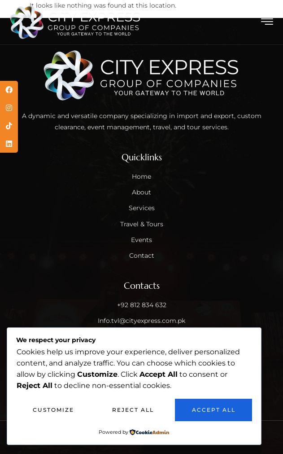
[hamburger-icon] (267, 23)
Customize (53, 409)
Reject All (133, 409)
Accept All (213, 409)
